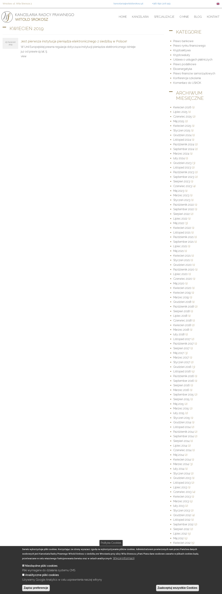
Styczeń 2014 (181, 473)
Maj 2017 (178, 353)
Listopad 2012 (181, 519)
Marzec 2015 (181, 408)
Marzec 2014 (181, 464)
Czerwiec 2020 (182, 278)
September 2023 (183, 177)
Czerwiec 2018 (182, 320)
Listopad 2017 (182, 339)
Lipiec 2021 (180, 246)
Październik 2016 (183, 376)
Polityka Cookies (111, 547)
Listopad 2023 (182, 167)
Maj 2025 (178, 121)
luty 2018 (179, 334)
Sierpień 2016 (181, 385)
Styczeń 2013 (181, 510)
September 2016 (183, 380)
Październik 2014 (183, 431)
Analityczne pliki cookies (42, 579)
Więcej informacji (123, 562)
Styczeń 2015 (181, 417)
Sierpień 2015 (181, 399)
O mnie (184, 16)
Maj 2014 (178, 454)
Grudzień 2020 (182, 264)
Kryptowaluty (181, 55)
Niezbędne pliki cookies (41, 570)
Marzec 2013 (181, 501)
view (24, 56)
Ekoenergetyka (182, 69)
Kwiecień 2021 (182, 255)
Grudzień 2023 (182, 163)
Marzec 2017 (181, 357)
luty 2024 (179, 158)
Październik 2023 (183, 172)
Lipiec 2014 (180, 445)
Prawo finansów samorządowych (194, 73)
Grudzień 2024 (182, 135)
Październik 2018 (183, 306)
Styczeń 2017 (181, 362)
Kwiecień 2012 (182, 542)
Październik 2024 (183, 144)
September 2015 (183, 394)
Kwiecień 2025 (182, 125)
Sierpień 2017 (181, 348)
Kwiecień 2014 (182, 459)
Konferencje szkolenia (187, 78)
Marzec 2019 (181, 297)
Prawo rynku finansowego (189, 45)
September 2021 (183, 241)
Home (123, 16)
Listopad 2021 (181, 232)
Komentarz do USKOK (187, 82)
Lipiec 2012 (180, 533)
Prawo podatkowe (184, 64)
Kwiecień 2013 (182, 496)
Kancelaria (140, 16)
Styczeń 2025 (181, 130)
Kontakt (213, 16)
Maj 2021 (178, 251)
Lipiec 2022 (180, 218)
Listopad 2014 (182, 427)
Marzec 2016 (181, 390)
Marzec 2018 (181, 329)
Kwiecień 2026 (182, 107)
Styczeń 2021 (181, 260)
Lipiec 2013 (180, 487)
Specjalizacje (164, 16)
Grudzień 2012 (182, 515)
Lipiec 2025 (180, 112)
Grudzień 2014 (182, 422)
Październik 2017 (183, 343)
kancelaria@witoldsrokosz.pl (128, 3)
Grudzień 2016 (182, 367)
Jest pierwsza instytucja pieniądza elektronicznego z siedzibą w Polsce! (74, 41)
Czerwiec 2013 (182, 492)
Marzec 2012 (181, 547)
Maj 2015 (178, 404)
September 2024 (183, 149)
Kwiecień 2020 (182, 288)
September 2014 (183, 436)
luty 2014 (178, 468)
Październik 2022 (183, 204)
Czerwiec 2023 (182, 186)
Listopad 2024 (182, 139)
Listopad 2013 (182, 482)
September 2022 (183, 209)
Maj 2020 (178, 283)
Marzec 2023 (181, 195)
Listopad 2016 (182, 371)
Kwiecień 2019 (182, 292)
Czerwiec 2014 (182, 450)
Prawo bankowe (183, 41)
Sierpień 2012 (181, 529)
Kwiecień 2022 (182, 227)
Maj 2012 (178, 538)
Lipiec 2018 (180, 315)
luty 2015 (178, 413)
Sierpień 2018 (181, 311)
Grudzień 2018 (182, 302)
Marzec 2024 (181, 153)
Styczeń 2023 (181, 200)
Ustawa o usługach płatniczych (192, 59)
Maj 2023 (178, 190)
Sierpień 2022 (181, 214)
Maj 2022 (178, 223)
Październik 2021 (183, 237)
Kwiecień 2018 (182, 325)
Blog (198, 16)
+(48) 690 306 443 (161, 3)
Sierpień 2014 (181, 441)
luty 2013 (178, 505)
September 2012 (183, 524)
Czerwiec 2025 (182, 116)
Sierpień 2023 (181, 181)
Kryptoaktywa (182, 50)
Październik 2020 (183, 269)
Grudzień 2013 (182, 478)
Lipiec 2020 (180, 274)
